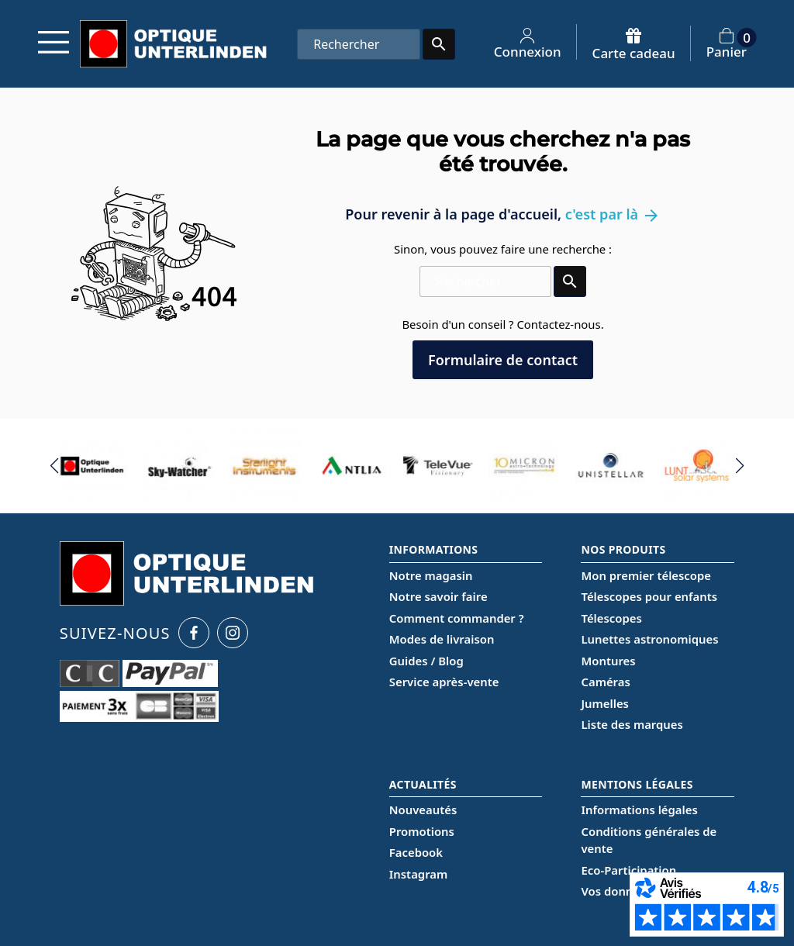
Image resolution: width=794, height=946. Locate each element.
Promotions (421, 831)
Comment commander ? (456, 618)
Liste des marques (631, 724)
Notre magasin (431, 575)
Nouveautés (423, 809)
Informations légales (639, 809)
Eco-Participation (628, 870)
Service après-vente (444, 681)
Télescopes (611, 618)
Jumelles (604, 703)
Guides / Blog (426, 660)
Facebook (416, 852)
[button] (54, 466)
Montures (608, 660)
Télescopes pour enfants (649, 596)
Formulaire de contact (503, 359)
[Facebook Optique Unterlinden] (193, 632)
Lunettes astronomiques (649, 639)
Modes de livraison (442, 639)
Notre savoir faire (438, 596)
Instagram (418, 874)
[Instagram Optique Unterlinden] (232, 632)
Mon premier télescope (646, 575)
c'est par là (613, 214)
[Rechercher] (358, 44)
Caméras (605, 681)
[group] (95, 465)
